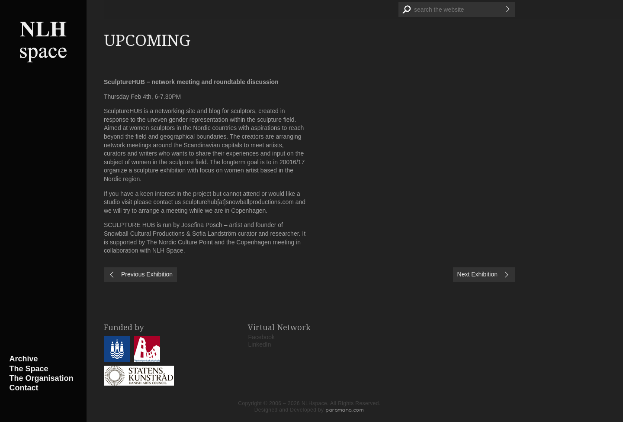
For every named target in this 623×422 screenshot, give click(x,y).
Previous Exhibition (147, 274)
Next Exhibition (477, 274)
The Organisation (42, 378)
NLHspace (43, 41)
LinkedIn (259, 344)
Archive (24, 358)
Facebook (261, 337)
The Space (29, 368)
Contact (24, 387)
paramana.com (345, 410)
